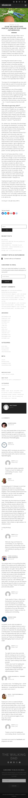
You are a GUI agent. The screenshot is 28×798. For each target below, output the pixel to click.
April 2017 (4, 329)
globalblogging (7, 394)
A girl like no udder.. (8, 374)
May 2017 (4, 327)
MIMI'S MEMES (5, 348)
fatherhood (17, 392)
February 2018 (6, 318)
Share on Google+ (10, 207)
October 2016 (6, 338)
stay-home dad (6, 398)
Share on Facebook (3, 207)
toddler (14, 398)
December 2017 (6, 320)
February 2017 (6, 331)
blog (11, 390)
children (16, 390)
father (10, 392)
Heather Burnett (7, 306)
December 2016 (6, 334)
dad (21, 390)
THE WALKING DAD (14, 756)
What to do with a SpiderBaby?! (11, 379)
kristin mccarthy (7, 294)
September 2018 (6, 316)
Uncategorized (6, 351)
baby (7, 390)
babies (4, 390)
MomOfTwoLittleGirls (8, 297)
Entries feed (5, 361)
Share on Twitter (7, 207)
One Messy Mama (6, 303)
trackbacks (20, 739)
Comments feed (6, 363)
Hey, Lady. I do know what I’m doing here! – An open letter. (13, 299)
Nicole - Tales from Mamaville (15, 694)
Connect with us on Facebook (13, 255)
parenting (20, 394)
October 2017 (5, 322)
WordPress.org (6, 365)
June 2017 (4, 325)
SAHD (9, 396)
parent (14, 394)
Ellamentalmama (12, 423)
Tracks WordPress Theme (10, 794)
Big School (5, 239)
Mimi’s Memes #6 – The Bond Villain (12, 245)
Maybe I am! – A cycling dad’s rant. (12, 250)
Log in (3, 359)
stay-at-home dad (17, 396)
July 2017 (4, 323)
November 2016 (6, 336)
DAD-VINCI (4, 346)
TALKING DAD (5, 349)
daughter (5, 392)
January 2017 (6, 332)
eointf (12, 407)
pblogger (4, 396)
